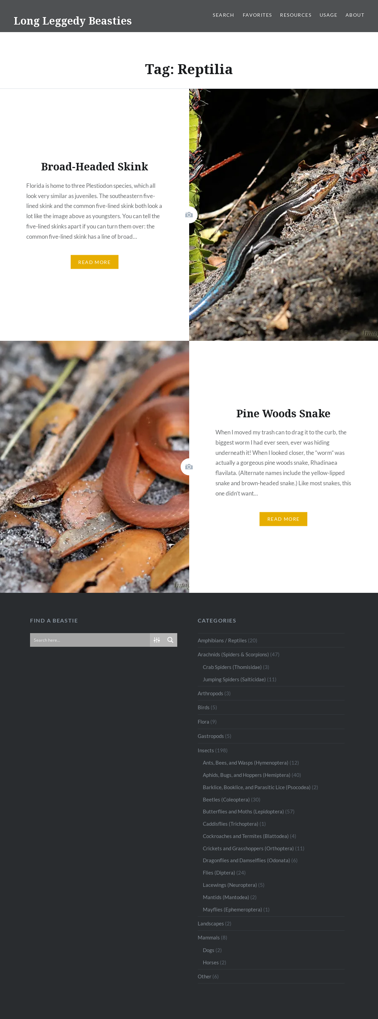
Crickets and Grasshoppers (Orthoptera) (248, 848)
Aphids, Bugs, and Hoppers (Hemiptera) (247, 775)
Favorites (257, 15)
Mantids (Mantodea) (226, 897)
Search (223, 15)
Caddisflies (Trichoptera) (230, 824)
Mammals (209, 937)
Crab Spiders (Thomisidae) (232, 667)
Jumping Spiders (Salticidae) (234, 679)
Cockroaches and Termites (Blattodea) (246, 836)
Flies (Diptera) (219, 872)
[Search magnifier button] (170, 640)
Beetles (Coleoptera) (226, 799)
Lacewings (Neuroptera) (230, 885)
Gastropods (211, 736)
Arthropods (210, 693)
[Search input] (90, 640)
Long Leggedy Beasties (73, 21)
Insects (206, 750)
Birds (204, 707)
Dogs (208, 950)
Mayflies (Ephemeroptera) (232, 909)
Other (204, 976)
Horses (211, 962)
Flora (203, 721)
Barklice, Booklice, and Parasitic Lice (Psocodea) (257, 787)
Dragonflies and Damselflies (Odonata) (246, 860)
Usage (328, 15)
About (355, 15)
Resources (295, 15)
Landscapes (211, 923)
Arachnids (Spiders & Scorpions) (233, 654)
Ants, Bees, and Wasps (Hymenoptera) (246, 762)
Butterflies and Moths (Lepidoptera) (243, 811)
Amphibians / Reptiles (222, 640)
